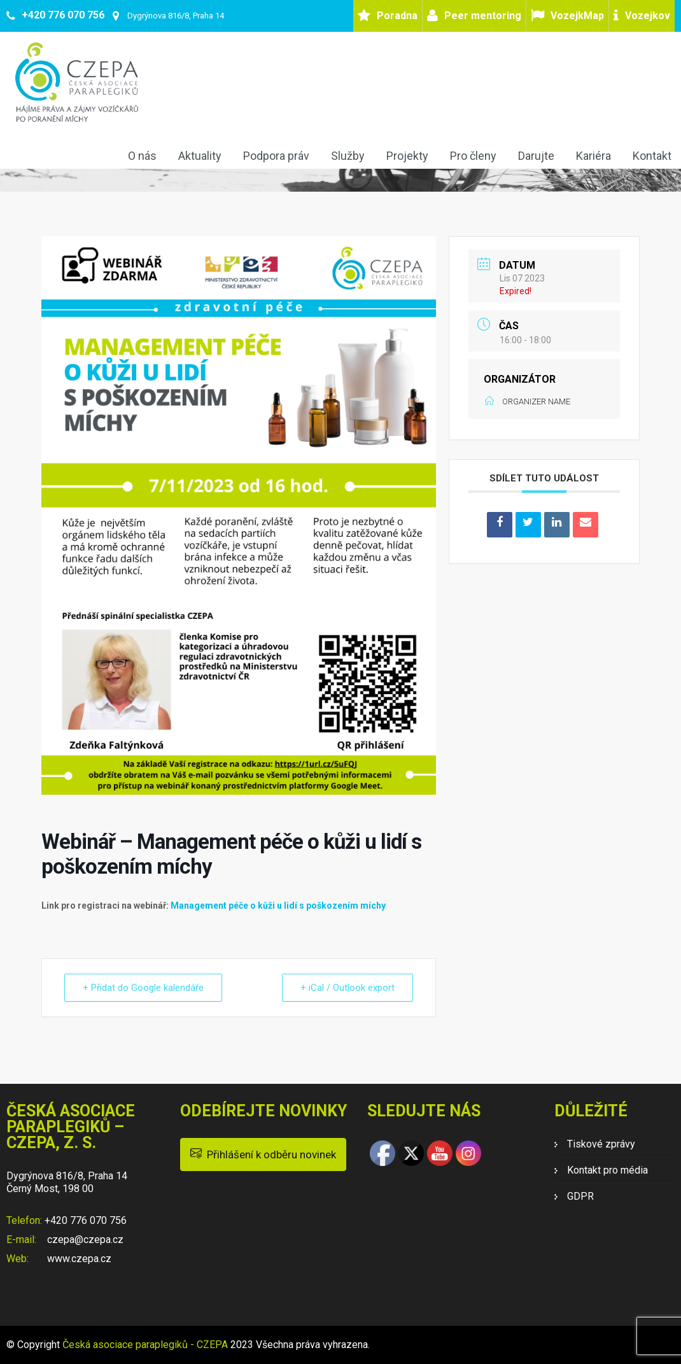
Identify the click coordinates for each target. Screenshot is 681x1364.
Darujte (536, 155)
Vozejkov (647, 16)
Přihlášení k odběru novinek (263, 1154)
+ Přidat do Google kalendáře (143, 987)
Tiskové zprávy (601, 1144)
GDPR (580, 1196)
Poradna (397, 16)
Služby (348, 155)
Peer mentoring (482, 16)
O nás (142, 155)
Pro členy (473, 155)
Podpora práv (276, 155)
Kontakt (652, 155)
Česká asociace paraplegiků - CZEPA (145, 1345)
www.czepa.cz (78, 1259)
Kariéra (593, 155)
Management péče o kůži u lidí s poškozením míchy (278, 905)
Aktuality (199, 155)
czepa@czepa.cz (84, 1239)
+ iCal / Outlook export (347, 987)
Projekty (407, 155)
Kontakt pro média (607, 1170)
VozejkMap (577, 16)
